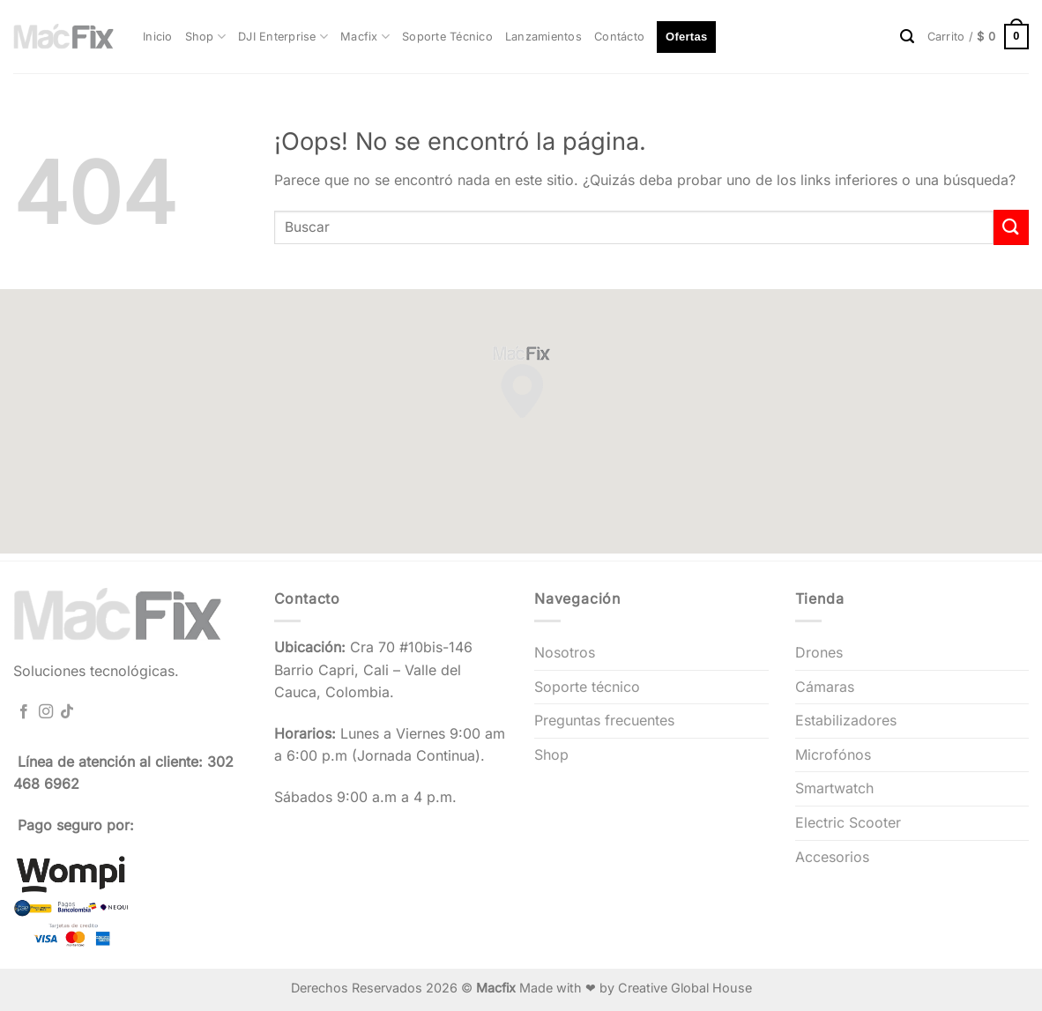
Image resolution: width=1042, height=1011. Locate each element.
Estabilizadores (846, 720)
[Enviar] (1011, 227)
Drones (819, 652)
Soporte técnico (587, 686)
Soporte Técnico (447, 36)
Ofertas (686, 36)
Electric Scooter (848, 822)
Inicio (158, 36)
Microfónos (833, 754)
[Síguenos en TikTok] (67, 712)
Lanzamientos (543, 36)
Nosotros (564, 652)
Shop (205, 36)
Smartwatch (834, 788)
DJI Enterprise (283, 36)
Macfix (365, 36)
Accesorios (832, 857)
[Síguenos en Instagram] (46, 712)
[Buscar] (907, 36)
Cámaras (824, 686)
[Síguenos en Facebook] (24, 712)
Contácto (619, 36)
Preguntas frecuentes (604, 720)
